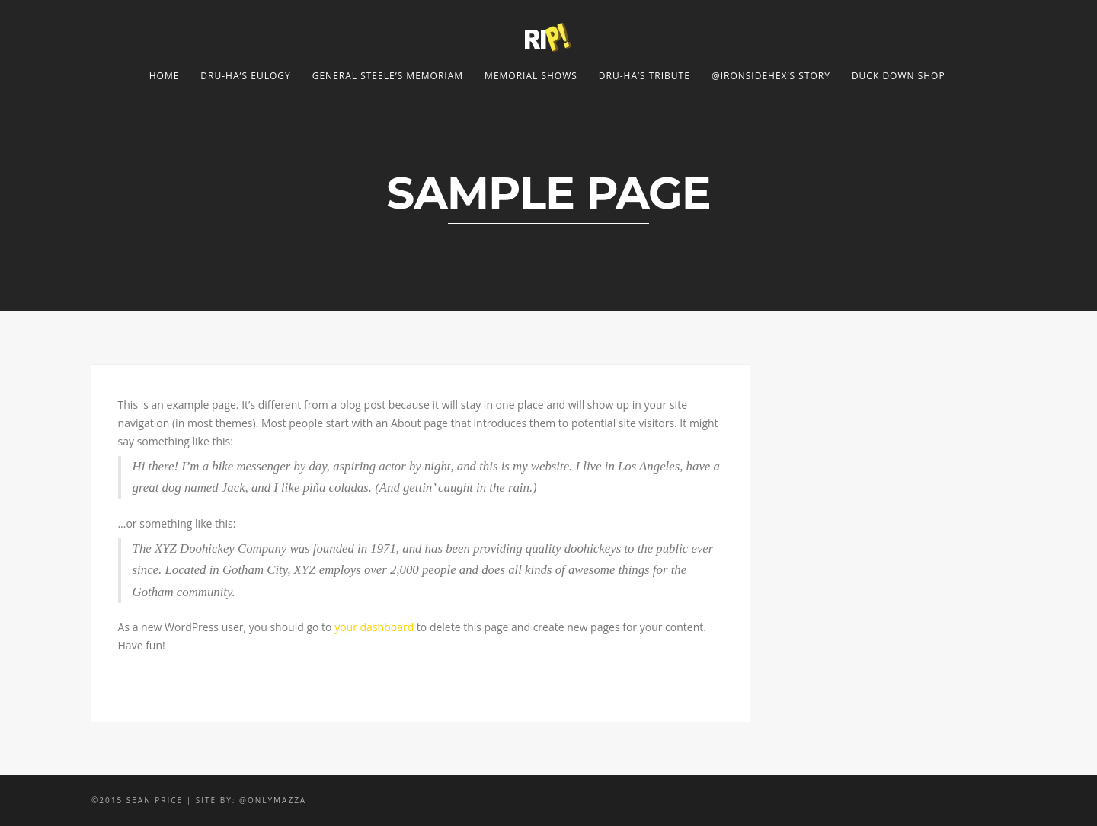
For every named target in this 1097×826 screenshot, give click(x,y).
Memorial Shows (531, 75)
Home (164, 75)
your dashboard (374, 627)
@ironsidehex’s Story (771, 75)
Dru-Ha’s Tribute (644, 75)
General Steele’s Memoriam (387, 75)
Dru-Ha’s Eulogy (245, 75)
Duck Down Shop (898, 75)
